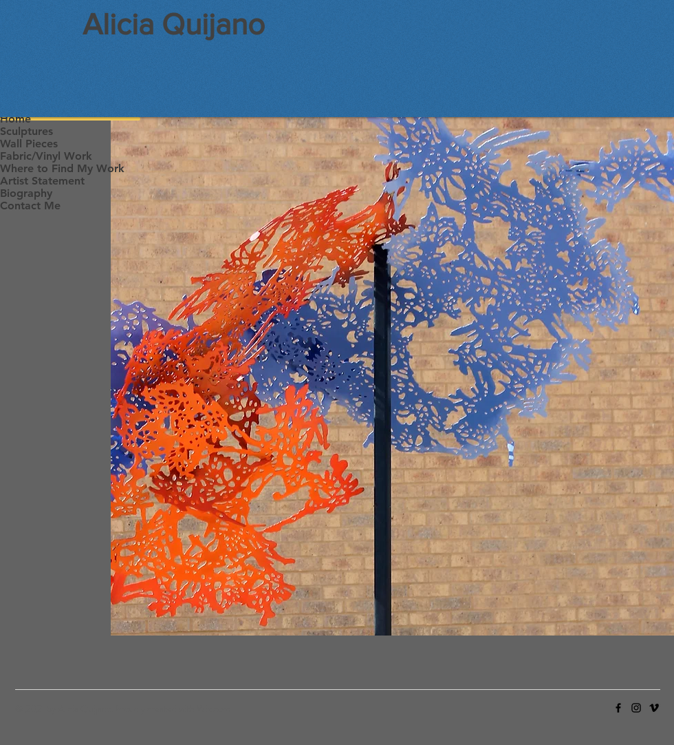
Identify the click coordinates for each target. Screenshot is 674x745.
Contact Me (30, 205)
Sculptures (26, 131)
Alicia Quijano (174, 24)
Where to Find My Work (62, 168)
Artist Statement (42, 180)
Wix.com (213, 708)
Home (15, 118)
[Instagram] (636, 708)
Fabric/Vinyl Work (46, 156)
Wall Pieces (29, 143)
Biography (26, 193)
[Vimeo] (654, 708)
